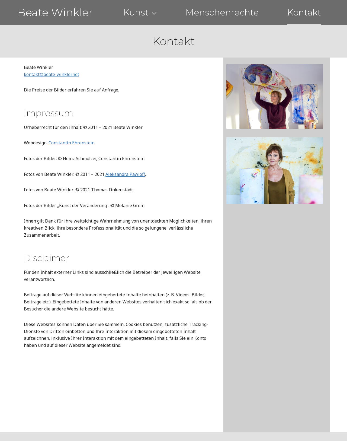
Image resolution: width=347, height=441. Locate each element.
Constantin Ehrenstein (72, 143)
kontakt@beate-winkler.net (51, 74)
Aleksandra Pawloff (125, 174)
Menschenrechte (222, 12)
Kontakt (304, 12)
